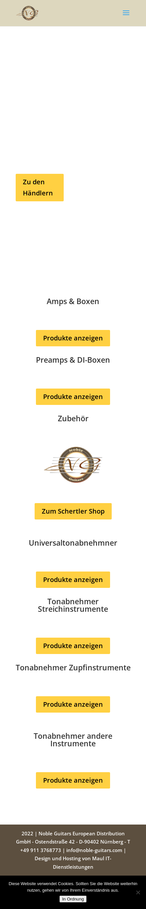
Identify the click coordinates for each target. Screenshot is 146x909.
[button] (126, 17)
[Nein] (138, 892)
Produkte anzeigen (73, 338)
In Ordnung (73, 899)
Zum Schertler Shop (73, 511)
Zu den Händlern (38, 187)
